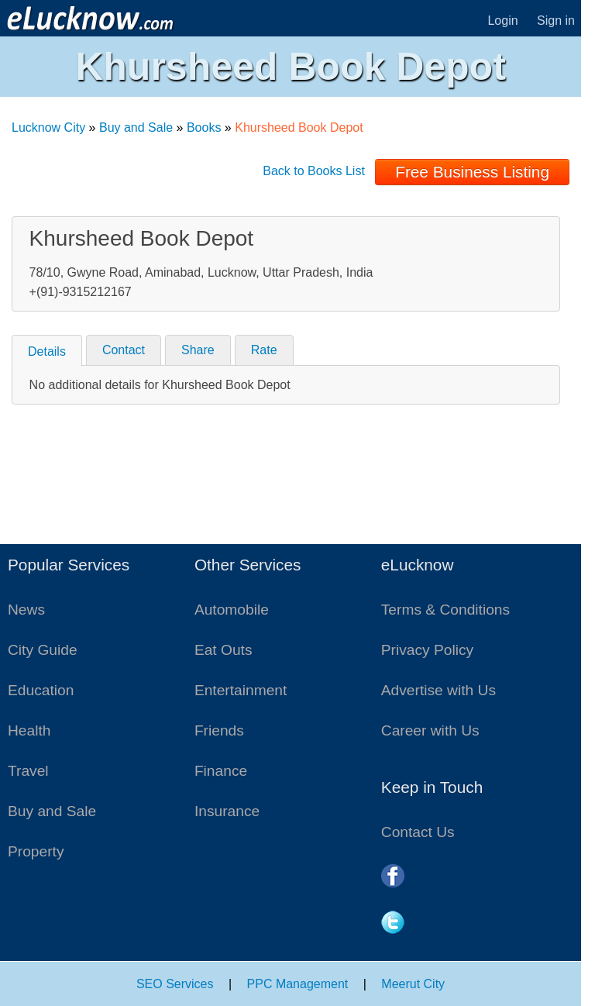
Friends (219, 730)
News (26, 609)
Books (204, 127)
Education (41, 690)
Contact (123, 350)
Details (47, 351)
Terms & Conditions (445, 609)
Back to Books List (314, 170)
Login (502, 20)
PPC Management (298, 983)
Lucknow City (48, 127)
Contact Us (418, 832)
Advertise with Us (438, 690)
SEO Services (175, 983)
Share (198, 350)
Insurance (227, 811)
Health (29, 730)
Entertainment (240, 690)
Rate (264, 350)
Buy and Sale (136, 127)
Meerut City (413, 983)
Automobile (231, 609)
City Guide (42, 650)
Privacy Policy (427, 650)
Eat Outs (223, 650)
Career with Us (430, 730)
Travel (28, 771)
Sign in (556, 20)
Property (36, 851)
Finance (220, 771)
